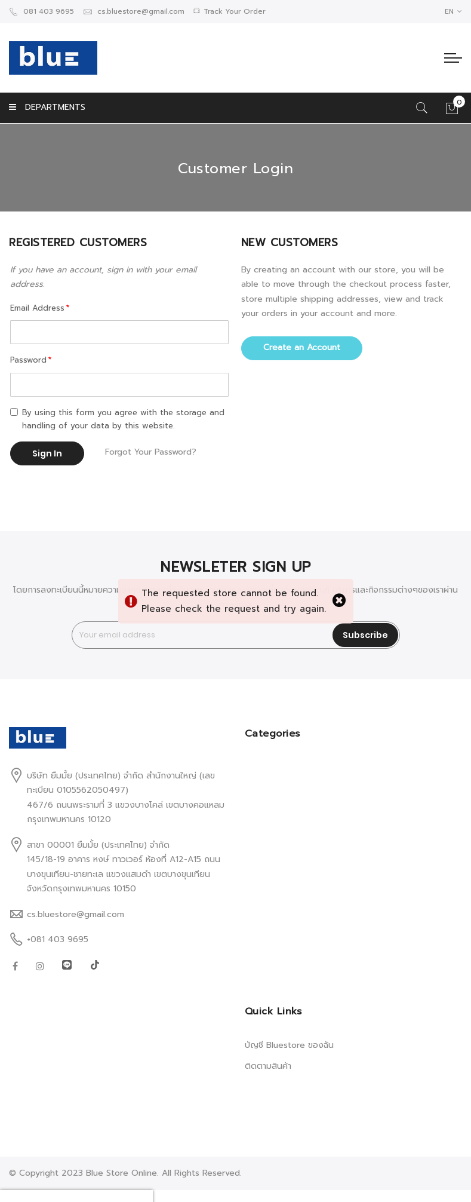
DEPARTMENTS (47, 107)
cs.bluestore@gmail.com (133, 11)
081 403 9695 (41, 11)
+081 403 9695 (57, 939)
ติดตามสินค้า (268, 1066)
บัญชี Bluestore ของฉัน (289, 1045)
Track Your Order (229, 11)
